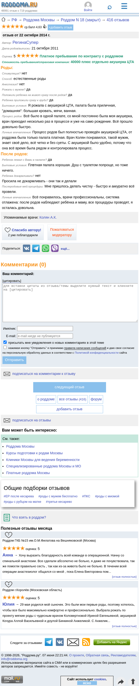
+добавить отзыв (60, 27)
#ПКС (86, 496)
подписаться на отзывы (27, 420)
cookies (100, 679)
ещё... (65, 249)
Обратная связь (97, 655)
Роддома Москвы (20, 446)
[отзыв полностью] (124, 576)
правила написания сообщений (85, 347)
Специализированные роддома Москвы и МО (43, 466)
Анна (8, 554)
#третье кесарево (59, 501)
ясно (87, 683)
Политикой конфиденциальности (97, 352)
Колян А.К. (48, 217)
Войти (88, 10)
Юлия (8, 604)
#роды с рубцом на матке (22, 501)
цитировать (11, 281)
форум (96, 399)
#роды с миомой (107, 496)
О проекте (76, 655)
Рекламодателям (123, 655)
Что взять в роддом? (25, 517)
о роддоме (46, 399)
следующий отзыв (69, 387)
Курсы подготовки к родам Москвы (34, 453)
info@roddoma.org (14, 659)
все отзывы (72, 399)
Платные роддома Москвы (28, 473)
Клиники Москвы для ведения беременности (42, 460)
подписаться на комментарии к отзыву (39, 374)
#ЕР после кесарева (19, 496)
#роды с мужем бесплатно (57, 496)
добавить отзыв (69, 409)
